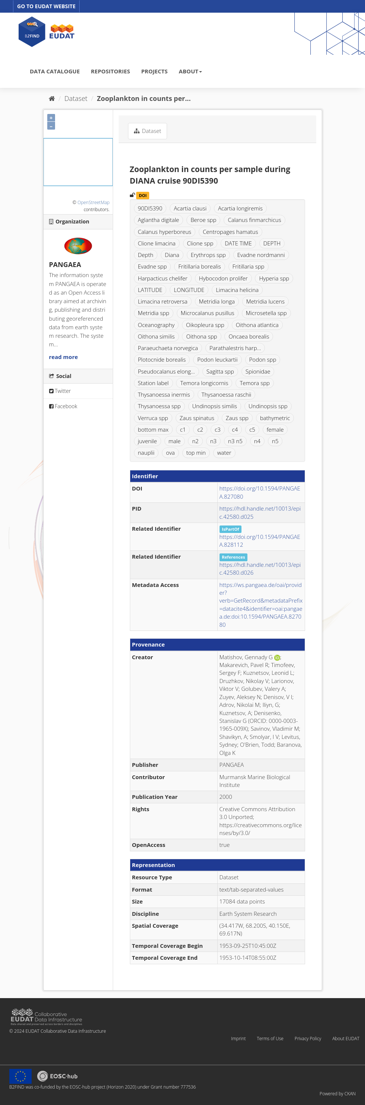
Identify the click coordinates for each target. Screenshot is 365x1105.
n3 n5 (235, 441)
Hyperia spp (274, 278)
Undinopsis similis (214, 406)
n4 (257, 441)
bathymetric (275, 418)
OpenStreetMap (93, 202)
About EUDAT (345, 1038)
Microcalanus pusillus (207, 313)
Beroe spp (203, 219)
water (224, 452)
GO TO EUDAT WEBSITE (46, 6)
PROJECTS (154, 71)
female (275, 429)
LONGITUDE (189, 289)
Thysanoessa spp (159, 406)
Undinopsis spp (268, 406)
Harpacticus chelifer (163, 278)
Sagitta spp (220, 371)
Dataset (75, 98)
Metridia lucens (265, 301)
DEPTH (272, 243)
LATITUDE (150, 289)
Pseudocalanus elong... (166, 371)
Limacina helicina (237, 289)
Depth (146, 254)
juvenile (147, 441)
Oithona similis (156, 336)
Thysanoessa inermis (164, 394)
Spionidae (258, 371)
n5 (275, 441)
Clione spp (200, 243)
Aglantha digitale (158, 219)
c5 (252, 429)
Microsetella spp (266, 313)
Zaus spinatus (197, 418)
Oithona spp (201, 336)
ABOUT (190, 71)
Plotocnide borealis (162, 359)
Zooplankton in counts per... (144, 98)
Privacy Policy (308, 1038)
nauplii (146, 452)
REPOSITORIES (110, 71)
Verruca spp (153, 418)
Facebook (63, 406)
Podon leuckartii (217, 359)
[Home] (52, 98)
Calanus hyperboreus (165, 231)
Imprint (238, 1038)
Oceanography (156, 324)
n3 (213, 441)
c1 (183, 429)
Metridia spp (153, 313)
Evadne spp (152, 266)
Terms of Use (270, 1038)
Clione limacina (157, 243)
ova (170, 452)
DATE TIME (238, 243)
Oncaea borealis (248, 336)
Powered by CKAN (338, 1093)
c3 (218, 429)
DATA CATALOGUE (55, 71)
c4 (235, 429)
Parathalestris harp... (235, 348)
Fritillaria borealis (199, 266)
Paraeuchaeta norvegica (168, 348)
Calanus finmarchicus (254, 219)
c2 (200, 429)
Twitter (60, 390)
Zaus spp (237, 418)
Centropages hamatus (230, 231)
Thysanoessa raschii (227, 394)
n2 (195, 441)
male (175, 441)
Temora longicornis (204, 383)
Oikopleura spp (205, 324)
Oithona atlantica (257, 324)
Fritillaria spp (249, 266)
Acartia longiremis (240, 208)
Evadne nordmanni (261, 254)
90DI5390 (150, 208)
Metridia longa (217, 301)
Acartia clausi (190, 208)
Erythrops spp (208, 254)
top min (196, 452)
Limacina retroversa (163, 301)
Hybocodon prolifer (223, 278)
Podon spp (262, 359)
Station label (153, 383)
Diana (172, 254)
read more (63, 357)
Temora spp (255, 383)
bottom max (153, 429)
